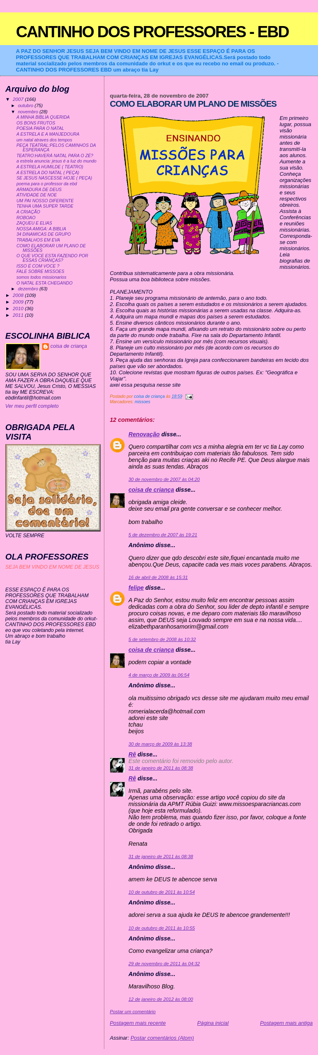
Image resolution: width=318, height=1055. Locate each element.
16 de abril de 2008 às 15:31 (158, 577)
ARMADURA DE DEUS (39, 189)
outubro (26, 105)
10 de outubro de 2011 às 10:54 (161, 892)
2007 (19, 99)
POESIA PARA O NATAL (40, 128)
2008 (19, 295)
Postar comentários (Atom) (162, 1038)
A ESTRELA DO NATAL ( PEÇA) (48, 172)
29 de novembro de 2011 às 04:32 (164, 963)
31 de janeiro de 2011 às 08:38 (160, 768)
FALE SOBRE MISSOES (41, 271)
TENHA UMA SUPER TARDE (45, 206)
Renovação (143, 434)
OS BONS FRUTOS (36, 123)
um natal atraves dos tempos (44, 140)
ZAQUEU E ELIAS (34, 223)
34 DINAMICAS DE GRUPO (44, 234)
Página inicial (213, 1023)
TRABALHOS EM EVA (38, 240)
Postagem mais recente (138, 1023)
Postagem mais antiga (286, 1023)
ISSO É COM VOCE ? (38, 266)
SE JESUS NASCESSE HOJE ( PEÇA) (54, 178)
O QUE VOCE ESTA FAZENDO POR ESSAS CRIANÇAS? (52, 258)
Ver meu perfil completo (32, 406)
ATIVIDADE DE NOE (37, 195)
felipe (136, 587)
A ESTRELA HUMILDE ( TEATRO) (50, 167)
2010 (19, 308)
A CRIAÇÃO (28, 212)
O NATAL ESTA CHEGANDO (45, 283)
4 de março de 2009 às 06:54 (158, 674)
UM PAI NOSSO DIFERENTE (45, 201)
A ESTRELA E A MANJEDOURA (48, 134)
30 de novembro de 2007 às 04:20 (164, 479)
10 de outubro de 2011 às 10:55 (161, 928)
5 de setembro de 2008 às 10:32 (162, 639)
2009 (19, 301)
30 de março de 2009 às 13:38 (160, 744)
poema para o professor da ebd (47, 184)
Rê (132, 754)
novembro (28, 111)
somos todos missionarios (41, 277)
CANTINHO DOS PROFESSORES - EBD (152, 32)
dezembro (28, 288)
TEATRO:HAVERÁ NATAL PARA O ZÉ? (55, 155)
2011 (19, 315)
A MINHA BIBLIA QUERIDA (43, 117)
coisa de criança (151, 489)
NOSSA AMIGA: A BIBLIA (41, 229)
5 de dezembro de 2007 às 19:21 (162, 534)
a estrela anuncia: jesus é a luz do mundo (56, 161)
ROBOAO (26, 217)
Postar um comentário (133, 1011)
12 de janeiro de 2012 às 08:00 (160, 999)
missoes (142, 402)
